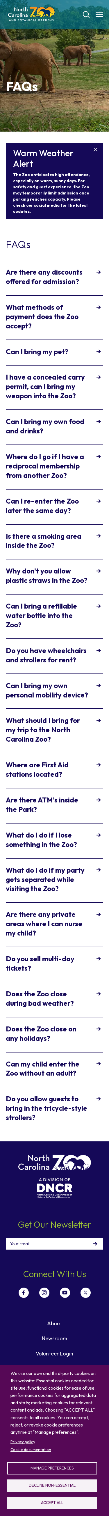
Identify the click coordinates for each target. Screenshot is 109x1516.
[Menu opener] (99, 14)
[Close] (95, 150)
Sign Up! (95, 1244)
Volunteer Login (54, 1353)
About (54, 1323)
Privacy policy (22, 1441)
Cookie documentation (30, 1449)
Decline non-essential (52, 1485)
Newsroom (54, 1338)
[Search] (86, 14)
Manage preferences (52, 1468)
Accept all (52, 1502)
